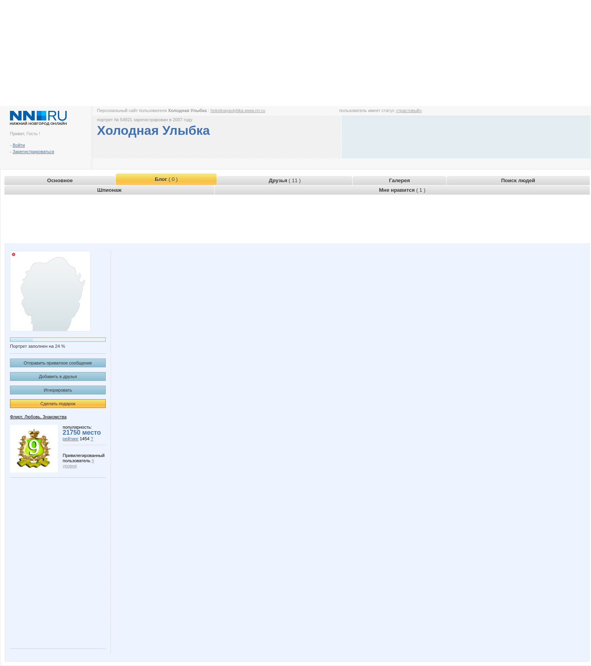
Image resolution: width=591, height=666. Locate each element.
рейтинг (71, 438)
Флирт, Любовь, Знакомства (38, 416)
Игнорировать (58, 390)
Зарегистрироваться (33, 151)
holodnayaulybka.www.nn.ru (237, 110)
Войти (19, 145)
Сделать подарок (57, 403)
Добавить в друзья (58, 376)
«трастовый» (408, 110)
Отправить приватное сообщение (58, 363)
